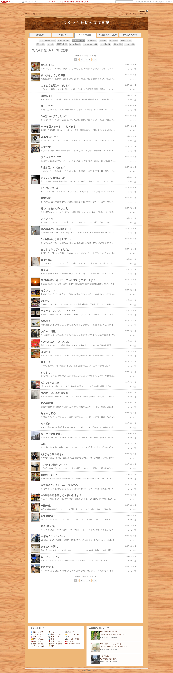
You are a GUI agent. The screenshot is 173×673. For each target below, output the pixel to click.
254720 (142, 11)
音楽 (51, 639)
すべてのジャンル (72, 644)
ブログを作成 (159, 2)
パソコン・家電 (72, 639)
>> (143, 2)
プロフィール (41, 14)
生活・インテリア (30, 2)
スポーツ (69, 632)
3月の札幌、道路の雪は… (109, 659)
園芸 (51, 646)
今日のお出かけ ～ (107, 656)
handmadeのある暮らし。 (109, 632)
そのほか (69, 641)
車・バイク (70, 637)
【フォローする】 (131, 14)
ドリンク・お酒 (37, 646)
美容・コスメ (37, 637)
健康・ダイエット (38, 639)
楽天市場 (169, 2)
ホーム (27, 14)
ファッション (37, 634)
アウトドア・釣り (72, 634)
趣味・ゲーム (54, 634)
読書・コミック (55, 641)
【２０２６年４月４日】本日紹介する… (114, 647)
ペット (52, 632)
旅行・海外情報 (55, 644)
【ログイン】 (143, 14)
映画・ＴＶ (53, 637)
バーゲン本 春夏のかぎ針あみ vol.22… (114, 634)
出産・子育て (37, 632)
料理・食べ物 (37, 644)
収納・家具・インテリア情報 (110, 644)
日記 (33, 14)
